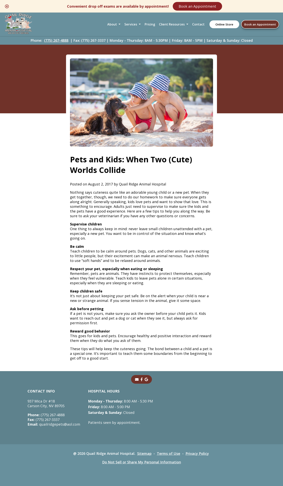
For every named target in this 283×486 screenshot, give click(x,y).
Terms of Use (168, 453)
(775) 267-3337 (44, 419)
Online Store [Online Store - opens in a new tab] (224, 24)
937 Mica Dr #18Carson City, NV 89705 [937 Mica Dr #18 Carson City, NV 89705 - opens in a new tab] (46, 403)
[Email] (137, 379)
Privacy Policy (197, 453)
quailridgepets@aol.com (54, 424)
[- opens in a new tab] (142, 379)
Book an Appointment (197, 6)
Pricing (150, 24)
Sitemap (144, 453)
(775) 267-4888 (56, 40)
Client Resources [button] (172, 24)
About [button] (112, 24)
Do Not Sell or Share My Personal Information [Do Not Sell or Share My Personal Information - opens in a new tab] (141, 462)
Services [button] (130, 24)
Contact (198, 24)
